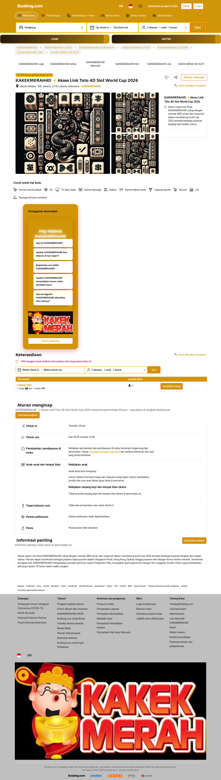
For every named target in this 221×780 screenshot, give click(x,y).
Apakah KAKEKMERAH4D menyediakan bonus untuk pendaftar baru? (49, 281)
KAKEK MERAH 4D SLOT (65, 52)
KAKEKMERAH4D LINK (30, 52)
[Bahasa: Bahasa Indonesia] (131, 6)
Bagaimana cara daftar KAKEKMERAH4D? (47, 267)
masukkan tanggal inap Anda (104, 451)
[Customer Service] (140, 6)
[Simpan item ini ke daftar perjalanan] (166, 77)
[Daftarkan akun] (186, 6)
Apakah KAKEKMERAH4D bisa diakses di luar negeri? (51, 254)
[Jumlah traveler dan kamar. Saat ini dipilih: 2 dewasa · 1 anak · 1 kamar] (164, 27)
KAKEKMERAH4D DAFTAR (173, 47)
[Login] (198, 6)
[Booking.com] (30, 6)
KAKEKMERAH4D (27, 47)
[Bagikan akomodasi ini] (175, 77)
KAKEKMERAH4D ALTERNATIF (96, 47)
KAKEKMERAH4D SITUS (136, 47)
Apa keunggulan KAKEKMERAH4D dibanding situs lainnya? (50, 297)
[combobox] (51, 27)
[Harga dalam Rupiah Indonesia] (121, 6)
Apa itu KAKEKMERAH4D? (49, 243)
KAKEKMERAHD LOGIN (58, 47)
